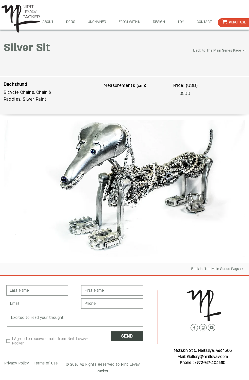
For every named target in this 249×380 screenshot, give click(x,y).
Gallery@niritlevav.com (207, 357)
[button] (15, 363)
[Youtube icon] (211, 327)
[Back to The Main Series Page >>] (219, 50)
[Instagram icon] (203, 327)
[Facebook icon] (194, 327)
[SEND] (127, 336)
